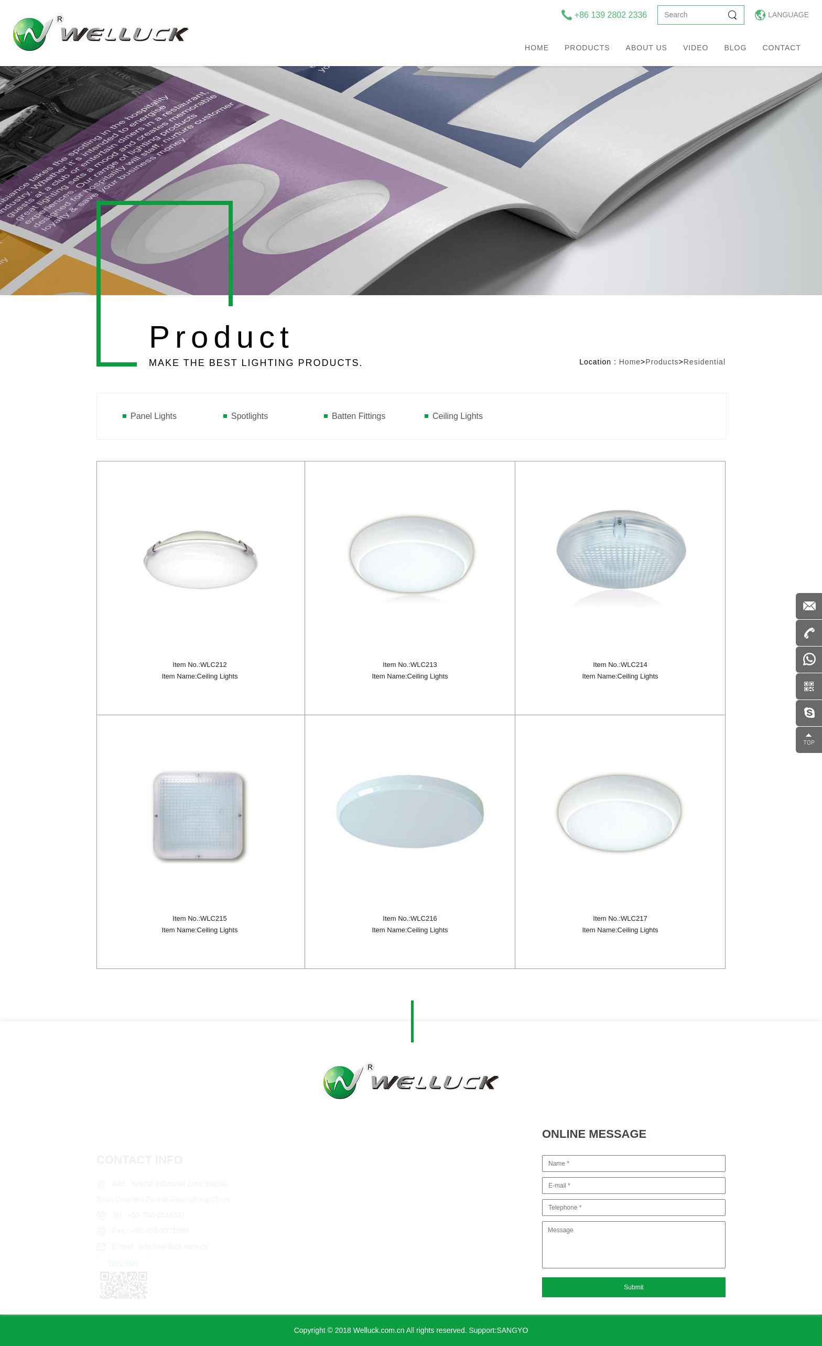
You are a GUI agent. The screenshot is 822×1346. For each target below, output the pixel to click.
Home (537, 48)
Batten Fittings (358, 416)
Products (587, 48)
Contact (781, 48)
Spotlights (249, 416)
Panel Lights (154, 416)
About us (646, 48)
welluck (101, 33)
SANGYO (512, 1330)
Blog (735, 48)
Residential (705, 362)
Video (696, 48)
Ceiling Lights (457, 416)
